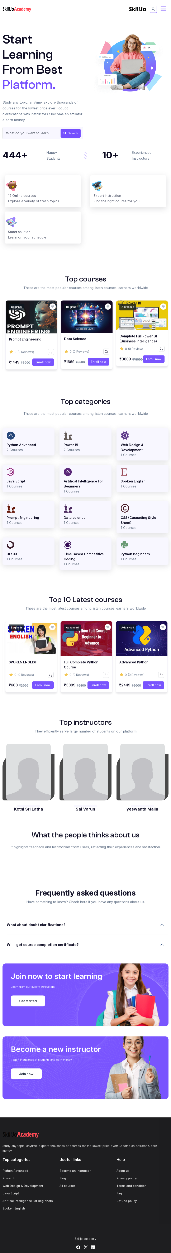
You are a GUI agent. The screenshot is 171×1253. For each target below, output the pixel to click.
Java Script (11, 1193)
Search (70, 133)
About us (123, 1170)
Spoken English (14, 1208)
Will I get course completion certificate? (43, 1014)
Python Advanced (15, 1170)
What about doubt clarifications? (36, 995)
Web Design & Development (23, 1186)
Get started (28, 1061)
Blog (63, 1178)
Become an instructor (75, 1170)
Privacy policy (127, 1178)
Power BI (9, 1178)
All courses (68, 1186)
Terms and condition (132, 1186)
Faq (119, 1193)
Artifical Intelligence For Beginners (28, 1201)
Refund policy (127, 1201)
